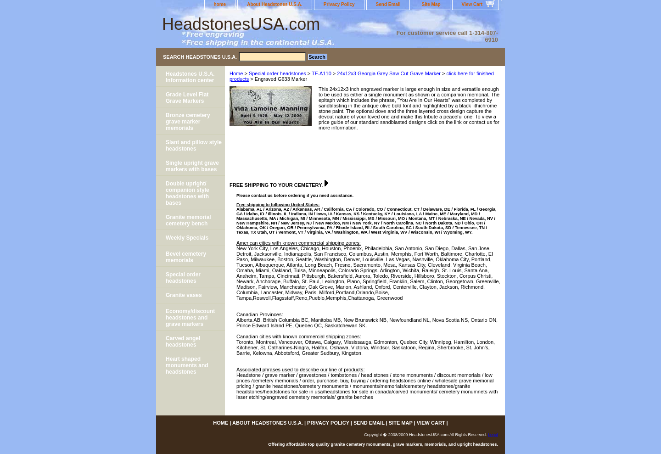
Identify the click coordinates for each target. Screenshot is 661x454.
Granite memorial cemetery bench (188, 220)
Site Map (430, 4)
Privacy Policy (339, 4)
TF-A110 (321, 73)
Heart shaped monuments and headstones (187, 365)
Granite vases (184, 295)
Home (236, 73)
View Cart (472, 4)
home (220, 4)
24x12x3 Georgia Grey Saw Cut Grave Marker (389, 73)
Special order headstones (277, 73)
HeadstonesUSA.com (241, 24)
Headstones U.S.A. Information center (190, 77)
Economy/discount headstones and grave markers (190, 317)
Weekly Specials (187, 238)
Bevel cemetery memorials (186, 257)
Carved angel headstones (183, 341)
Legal (493, 434)
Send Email (388, 4)
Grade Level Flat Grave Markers (187, 97)
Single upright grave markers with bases (192, 166)
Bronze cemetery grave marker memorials (188, 121)
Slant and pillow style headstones (194, 145)
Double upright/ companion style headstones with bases (187, 193)
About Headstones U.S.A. (274, 4)
